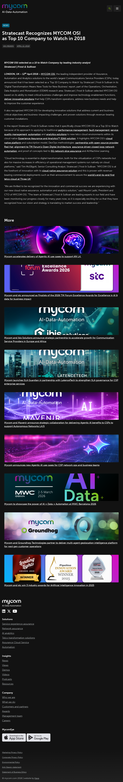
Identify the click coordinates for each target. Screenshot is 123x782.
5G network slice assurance (66, 151)
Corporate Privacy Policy (12, 757)
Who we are (8, 697)
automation (34, 134)
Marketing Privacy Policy (12, 752)
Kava (37, 778)
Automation (8, 647)
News (5, 660)
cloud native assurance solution (59, 170)
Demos (6, 669)
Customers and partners (15, 706)
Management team (12, 715)
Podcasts (7, 679)
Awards (6, 711)
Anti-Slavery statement (11, 767)
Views (5, 665)
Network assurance (12, 628)
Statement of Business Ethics (14, 772)
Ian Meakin (8, 46)
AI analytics (8, 633)
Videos (5, 674)
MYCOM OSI (48, 74)
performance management (73, 130)
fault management (99, 130)
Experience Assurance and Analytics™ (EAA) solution (47, 138)
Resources (7, 683)
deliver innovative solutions (19, 99)
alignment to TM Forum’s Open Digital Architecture (42, 146)
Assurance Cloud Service (15, 642)
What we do (8, 702)
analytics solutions (56, 134)
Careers (6, 720)
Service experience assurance (18, 623)
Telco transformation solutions (18, 637)
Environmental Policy (11, 762)
